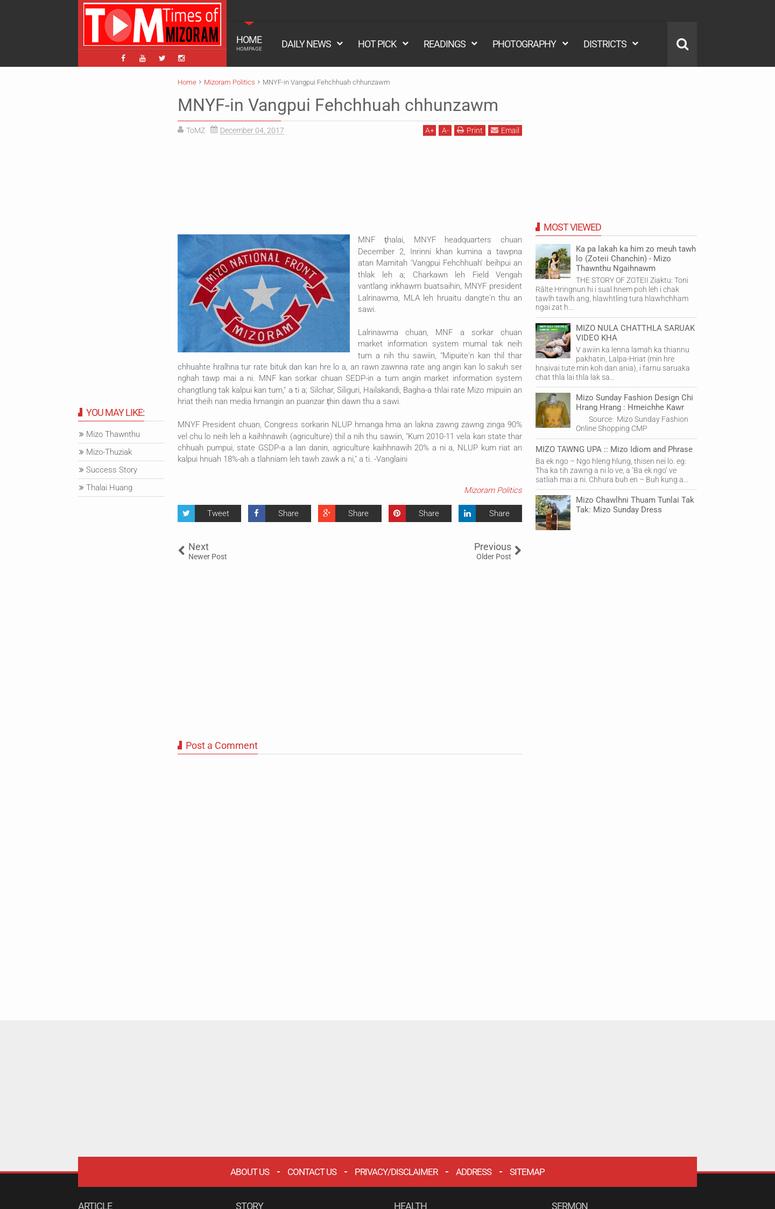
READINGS (445, 44)
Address (473, 1171)
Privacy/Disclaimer (396, 1171)
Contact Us (311, 1171)
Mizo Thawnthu (113, 434)
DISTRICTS (604, 44)
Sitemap (527, 1171)
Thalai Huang (109, 487)
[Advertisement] (350, 189)
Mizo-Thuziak (109, 452)
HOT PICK (377, 44)
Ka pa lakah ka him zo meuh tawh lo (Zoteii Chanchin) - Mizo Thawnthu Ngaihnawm (636, 258)
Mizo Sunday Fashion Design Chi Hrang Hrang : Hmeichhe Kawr (634, 402)
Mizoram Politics (493, 490)
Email (505, 130)
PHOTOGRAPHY (524, 44)
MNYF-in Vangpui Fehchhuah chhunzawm (338, 105)
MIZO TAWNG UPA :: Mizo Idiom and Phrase (614, 449)
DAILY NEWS (306, 44)
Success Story (111, 470)
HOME (249, 43)
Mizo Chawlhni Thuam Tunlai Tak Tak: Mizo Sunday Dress (635, 505)
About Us (249, 1171)
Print (470, 130)
